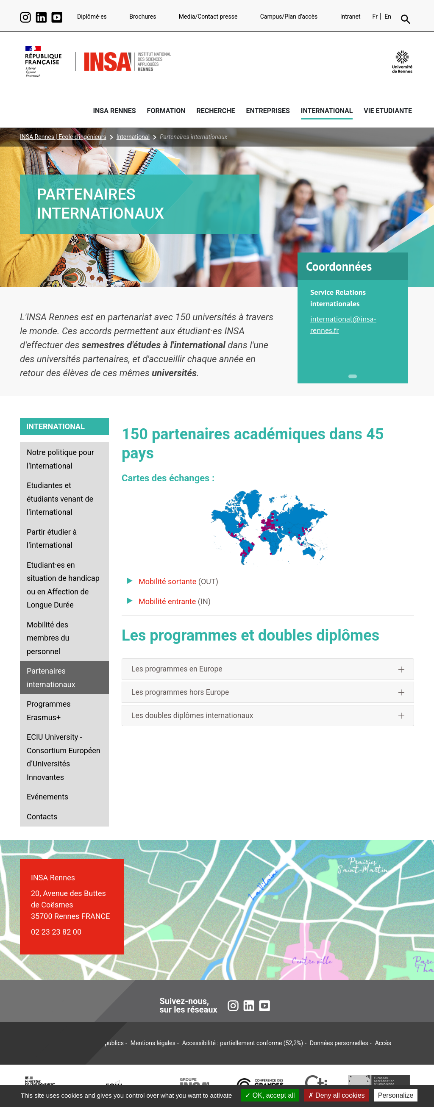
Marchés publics (102, 1043)
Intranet (350, 16)
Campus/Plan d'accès (289, 16)
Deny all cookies (336, 1095)
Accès (383, 1043)
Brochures (142, 16)
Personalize (396, 1095)
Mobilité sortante (167, 581)
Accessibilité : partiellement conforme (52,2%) (242, 1043)
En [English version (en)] (387, 16)
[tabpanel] (353, 319)
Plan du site (58, 1043)
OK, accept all (270, 1095)
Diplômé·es (92, 16)
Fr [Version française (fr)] (375, 16)
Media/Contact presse (208, 16)
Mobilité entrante (167, 601)
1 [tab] (352, 376)
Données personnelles (339, 1043)
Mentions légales (153, 1043)
